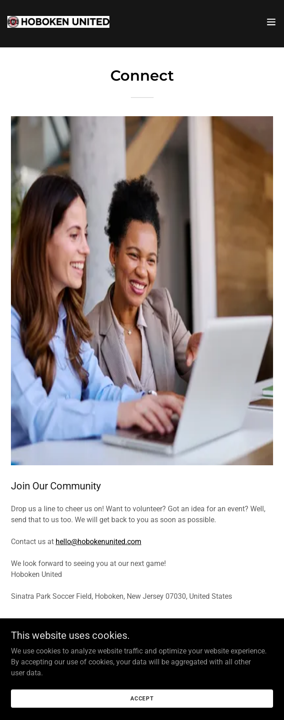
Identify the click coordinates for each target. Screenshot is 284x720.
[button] (271, 22)
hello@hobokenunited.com (98, 541)
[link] (58, 22)
